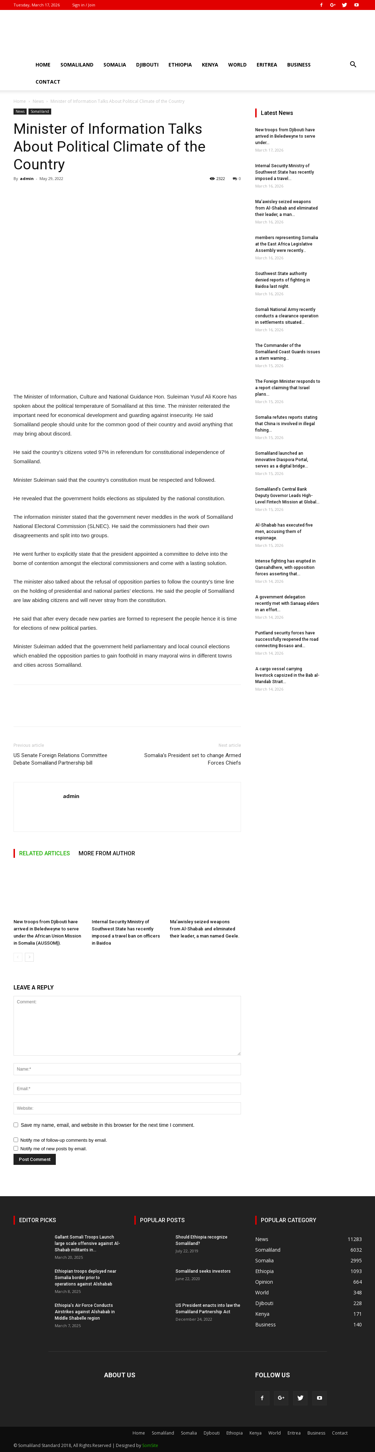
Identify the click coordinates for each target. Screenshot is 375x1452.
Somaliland (76, 64)
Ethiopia (180, 64)
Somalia (114, 64)
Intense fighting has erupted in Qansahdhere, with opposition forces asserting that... (285, 567)
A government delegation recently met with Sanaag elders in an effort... (287, 603)
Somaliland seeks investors (203, 1271)
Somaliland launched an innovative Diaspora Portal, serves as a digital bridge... (281, 460)
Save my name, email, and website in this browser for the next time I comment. (108, 1125)
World (237, 64)
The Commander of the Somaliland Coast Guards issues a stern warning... (287, 352)
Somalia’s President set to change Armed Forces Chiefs (192, 759)
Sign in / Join (83, 4)
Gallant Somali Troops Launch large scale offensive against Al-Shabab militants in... (87, 1243)
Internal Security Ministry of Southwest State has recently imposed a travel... (284, 172)
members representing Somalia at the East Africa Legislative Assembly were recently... (286, 244)
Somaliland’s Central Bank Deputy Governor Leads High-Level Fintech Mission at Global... (287, 496)
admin (27, 178)
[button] (353, 65)
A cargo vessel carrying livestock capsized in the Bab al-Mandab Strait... (287, 675)
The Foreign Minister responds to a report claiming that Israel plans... (287, 388)
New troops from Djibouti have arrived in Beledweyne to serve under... (285, 136)
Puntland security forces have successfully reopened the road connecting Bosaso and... (286, 639)
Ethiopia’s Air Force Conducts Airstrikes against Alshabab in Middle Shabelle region (85, 1312)
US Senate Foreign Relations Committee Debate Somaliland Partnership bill (60, 759)
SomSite (150, 1445)
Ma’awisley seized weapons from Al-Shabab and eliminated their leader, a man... (286, 208)
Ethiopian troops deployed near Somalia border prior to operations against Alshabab (85, 1278)
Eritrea (267, 64)
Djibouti (147, 64)
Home (43, 64)
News (38, 101)
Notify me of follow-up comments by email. (63, 1140)
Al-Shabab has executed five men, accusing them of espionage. (284, 531)
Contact (48, 81)
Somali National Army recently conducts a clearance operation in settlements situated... (286, 316)
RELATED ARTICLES (44, 853)
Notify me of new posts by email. (53, 1148)
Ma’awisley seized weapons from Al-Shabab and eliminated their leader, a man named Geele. (205, 929)
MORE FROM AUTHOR (107, 853)
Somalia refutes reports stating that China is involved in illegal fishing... (286, 424)
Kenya (210, 64)
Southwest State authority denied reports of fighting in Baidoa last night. (282, 280)
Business (299, 64)
